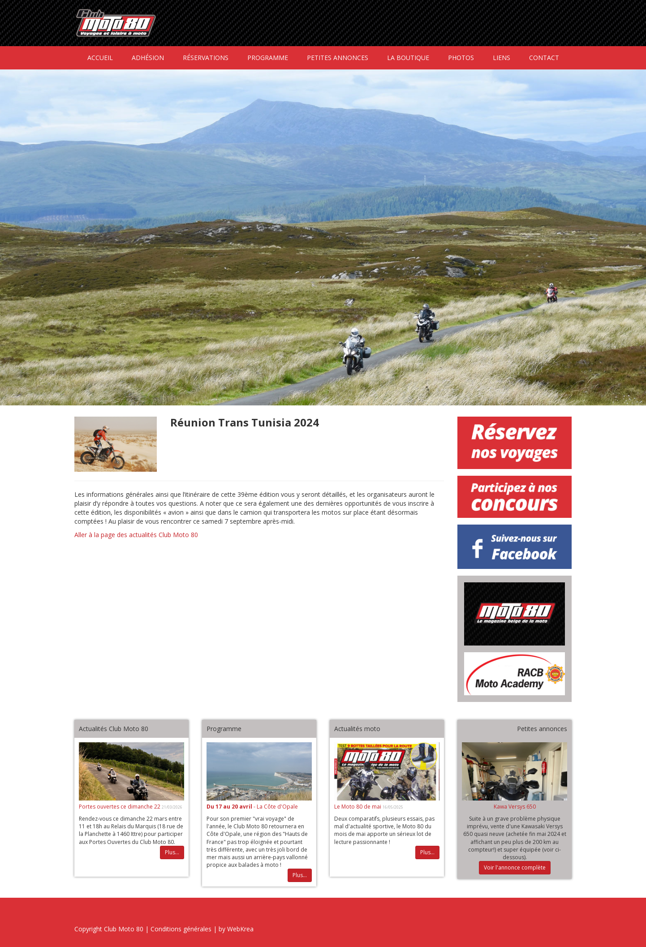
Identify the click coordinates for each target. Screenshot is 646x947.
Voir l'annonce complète (515, 867)
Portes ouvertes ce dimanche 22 (120, 806)
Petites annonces (337, 57)
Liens (501, 57)
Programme (267, 57)
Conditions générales (181, 929)
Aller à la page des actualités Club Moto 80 (136, 534)
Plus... (172, 852)
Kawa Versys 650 (515, 806)
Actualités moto (357, 728)
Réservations (205, 57)
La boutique (408, 57)
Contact (544, 57)
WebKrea (240, 929)
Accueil (100, 57)
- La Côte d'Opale (252, 806)
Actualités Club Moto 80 (113, 728)
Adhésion (148, 57)
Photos (461, 57)
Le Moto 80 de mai (358, 806)
